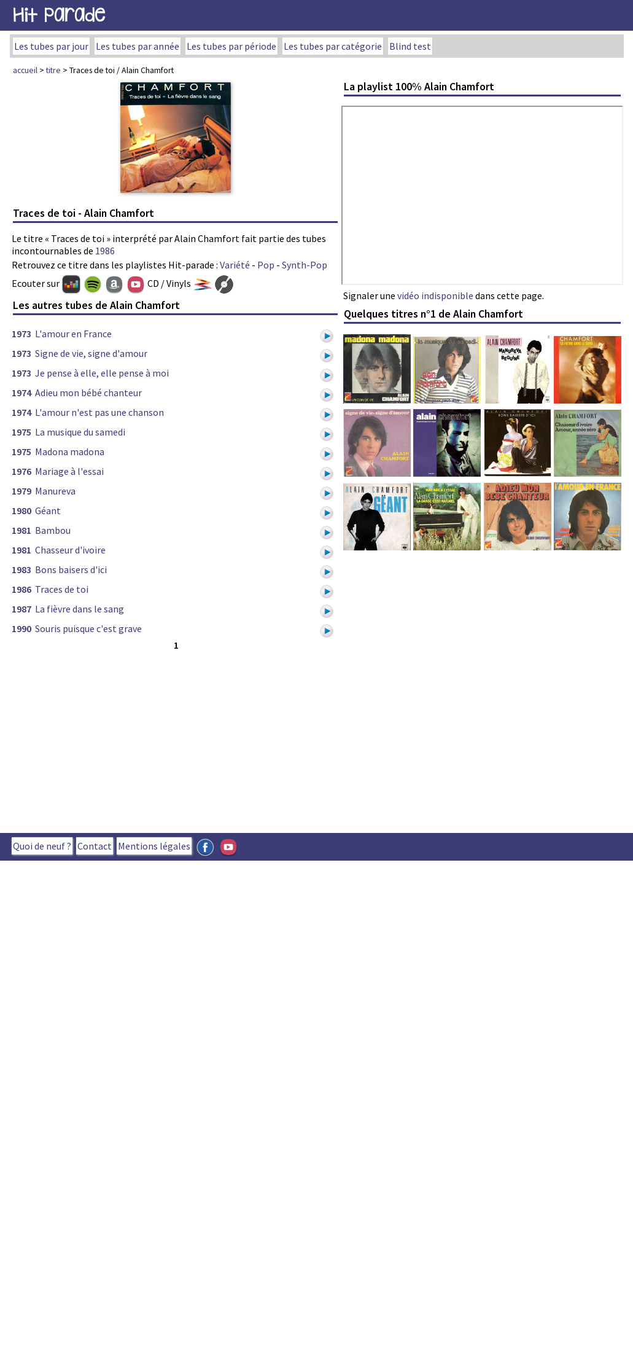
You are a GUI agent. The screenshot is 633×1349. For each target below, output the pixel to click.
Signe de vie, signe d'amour (91, 353)
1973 (21, 333)
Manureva (55, 491)
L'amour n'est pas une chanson (99, 412)
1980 (21, 510)
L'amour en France (73, 333)
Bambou (53, 530)
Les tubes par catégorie (333, 46)
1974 (21, 392)
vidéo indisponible (435, 295)
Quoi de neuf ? (42, 846)
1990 (21, 628)
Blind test (410, 46)
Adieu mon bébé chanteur (88, 392)
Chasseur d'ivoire (70, 550)
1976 (21, 471)
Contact (94, 846)
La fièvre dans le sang (79, 609)
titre (53, 70)
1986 (105, 250)
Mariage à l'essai (69, 471)
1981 (21, 530)
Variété (235, 265)
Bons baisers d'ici (71, 569)
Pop (265, 265)
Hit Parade (59, 15)
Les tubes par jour (51, 46)
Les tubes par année (137, 46)
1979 (21, 491)
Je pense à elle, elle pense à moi (102, 373)
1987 (21, 609)
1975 (21, 432)
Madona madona (69, 451)
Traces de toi (61, 589)
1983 (21, 569)
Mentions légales (154, 846)
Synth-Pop (304, 265)
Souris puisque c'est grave (88, 628)
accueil (25, 70)
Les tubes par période (231, 46)
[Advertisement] (209, 739)
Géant (48, 510)
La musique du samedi (80, 432)
